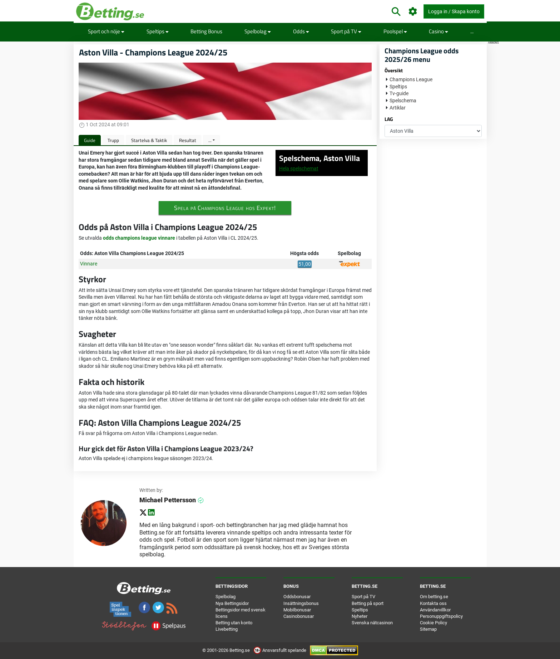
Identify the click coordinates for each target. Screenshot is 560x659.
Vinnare (88, 264)
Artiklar (398, 108)
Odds (301, 31)
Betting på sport (367, 603)
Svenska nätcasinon (372, 622)
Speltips (158, 31)
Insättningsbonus (301, 603)
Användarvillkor (435, 609)
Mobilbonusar (297, 609)
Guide (89, 140)
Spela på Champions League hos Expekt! (225, 208)
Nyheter (359, 616)
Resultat (187, 140)
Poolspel (395, 31)
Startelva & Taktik (149, 140)
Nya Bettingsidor (232, 603)
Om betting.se (434, 596)
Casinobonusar (298, 616)
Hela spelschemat (298, 168)
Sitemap (428, 629)
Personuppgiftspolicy (441, 616)
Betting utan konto (233, 622)
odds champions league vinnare (139, 238)
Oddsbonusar (297, 596)
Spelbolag (257, 31)
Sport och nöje (106, 31)
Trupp (113, 140)
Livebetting (226, 629)
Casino (438, 31)
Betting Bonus (206, 31)
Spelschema (403, 100)
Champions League (411, 79)
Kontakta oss (433, 603)
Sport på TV (346, 31)
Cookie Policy (433, 622)
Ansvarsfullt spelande (280, 650)
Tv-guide (399, 93)
